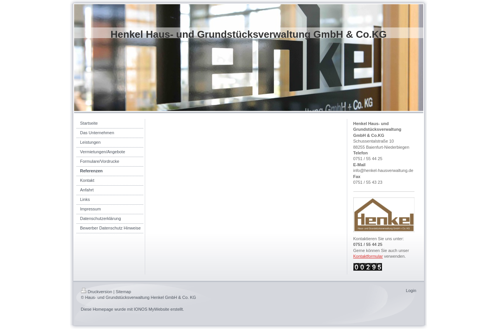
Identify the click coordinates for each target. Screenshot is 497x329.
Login (411, 290)
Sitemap (123, 291)
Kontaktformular (368, 256)
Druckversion (96, 291)
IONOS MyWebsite (151, 309)
